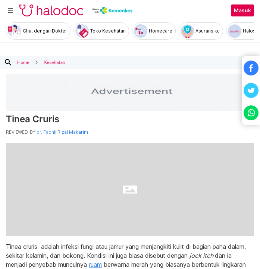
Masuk (242, 10)
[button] (251, 68)
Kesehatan (54, 62)
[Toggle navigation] (10, 10)
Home (23, 62)
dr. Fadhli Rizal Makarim (62, 132)
